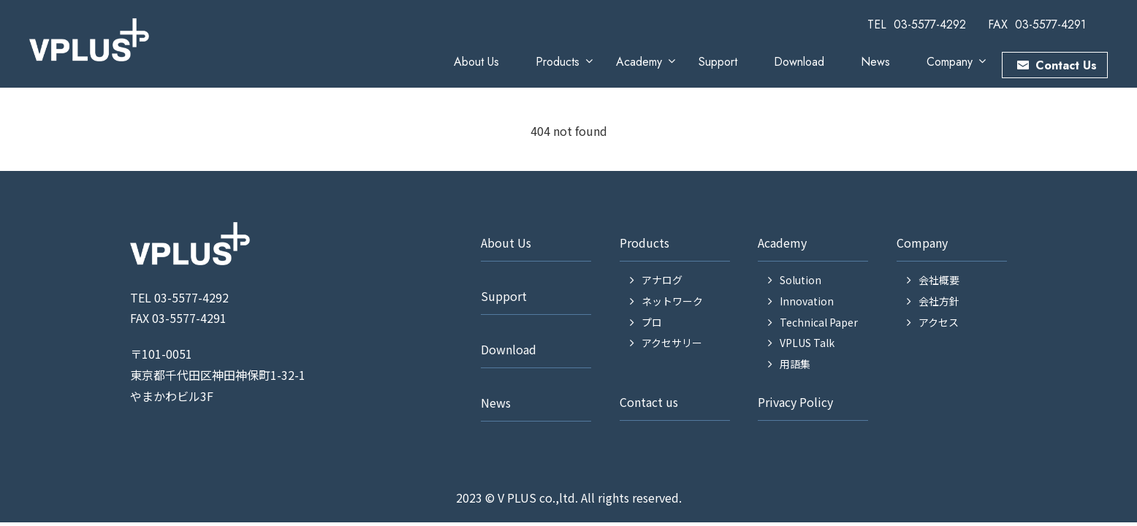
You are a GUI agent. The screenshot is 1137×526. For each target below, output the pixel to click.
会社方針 (939, 301)
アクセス (939, 322)
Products (557, 61)
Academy (639, 61)
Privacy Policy (795, 402)
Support (718, 61)
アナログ (662, 279)
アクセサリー (672, 342)
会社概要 (939, 279)
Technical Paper (819, 322)
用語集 (795, 364)
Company (950, 61)
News (875, 61)
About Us (476, 61)
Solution (800, 279)
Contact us (649, 402)
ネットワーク (672, 301)
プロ (652, 322)
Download (799, 61)
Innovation (807, 301)
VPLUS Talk (807, 342)
